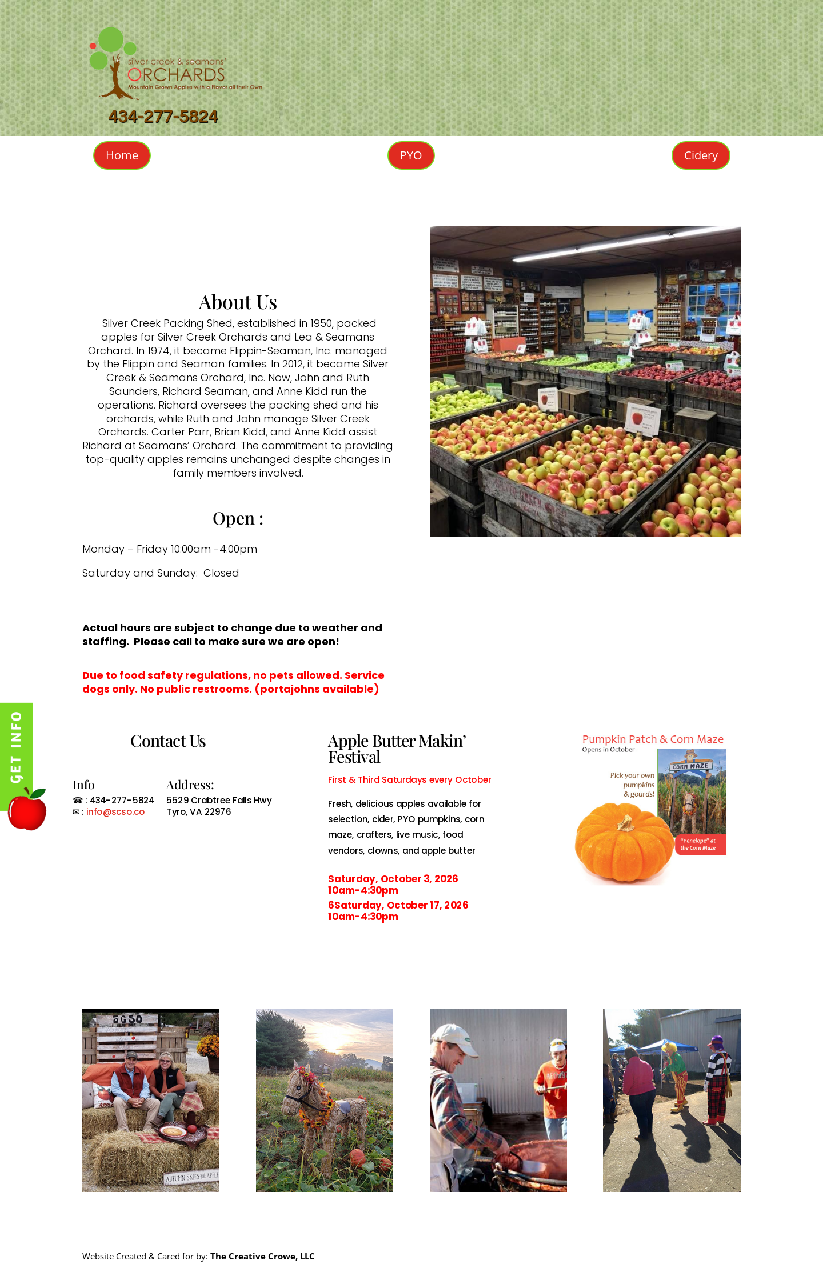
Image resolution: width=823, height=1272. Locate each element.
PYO (411, 155)
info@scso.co (114, 812)
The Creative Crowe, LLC (262, 1256)
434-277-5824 (163, 117)
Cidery (701, 155)
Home (122, 155)
